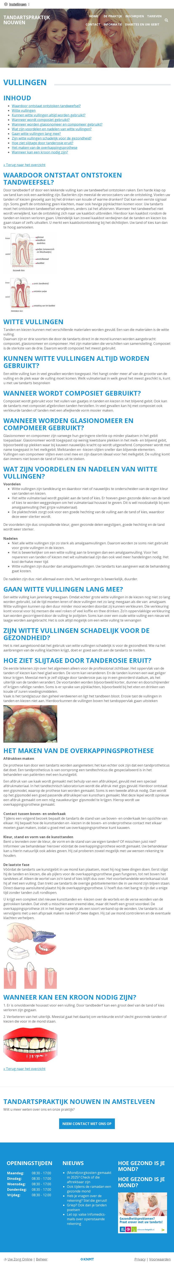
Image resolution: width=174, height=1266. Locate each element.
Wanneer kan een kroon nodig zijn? (40, 152)
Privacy (140, 1259)
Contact (93, 24)
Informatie (113, 24)
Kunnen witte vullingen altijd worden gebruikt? (48, 115)
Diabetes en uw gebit (142, 24)
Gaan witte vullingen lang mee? (36, 133)
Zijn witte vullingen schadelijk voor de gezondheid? (52, 138)
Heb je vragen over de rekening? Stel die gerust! (87, 1198)
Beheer (42, 1259)
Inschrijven (134, 16)
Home (93, 16)
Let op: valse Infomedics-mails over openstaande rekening (86, 1219)
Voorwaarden (160, 1259)
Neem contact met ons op (87, 1123)
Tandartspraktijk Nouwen (26, 20)
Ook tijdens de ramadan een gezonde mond (89, 1189)
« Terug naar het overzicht (24, 164)
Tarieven (154, 16)
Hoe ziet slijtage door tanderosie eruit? (42, 143)
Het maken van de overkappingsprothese (44, 147)
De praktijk (113, 16)
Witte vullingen (24, 110)
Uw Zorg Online (20, 1259)
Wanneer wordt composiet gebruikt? (41, 119)
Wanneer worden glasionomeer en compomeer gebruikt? (57, 124)
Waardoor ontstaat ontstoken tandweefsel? (46, 105)
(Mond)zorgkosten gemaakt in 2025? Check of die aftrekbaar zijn (89, 1177)
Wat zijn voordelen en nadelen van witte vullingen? (52, 129)
